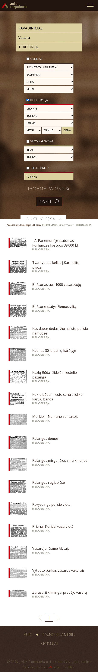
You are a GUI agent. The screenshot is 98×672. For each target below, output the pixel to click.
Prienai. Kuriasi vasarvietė (52, 526)
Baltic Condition (64, 667)
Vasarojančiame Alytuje (51, 548)
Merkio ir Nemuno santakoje (55, 416)
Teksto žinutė (39, 168)
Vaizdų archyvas (41, 141)
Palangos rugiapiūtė (48, 482)
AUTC (28, 635)
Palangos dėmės (45, 438)
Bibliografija (39, 100)
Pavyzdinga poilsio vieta (51, 504)
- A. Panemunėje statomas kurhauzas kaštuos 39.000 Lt (55, 243)
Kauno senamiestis (58, 635)
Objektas (36, 59)
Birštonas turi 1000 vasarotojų (56, 284)
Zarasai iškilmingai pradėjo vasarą (59, 592)
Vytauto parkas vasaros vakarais (58, 570)
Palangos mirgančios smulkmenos (59, 460)
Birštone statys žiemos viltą (54, 306)
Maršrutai (49, 644)
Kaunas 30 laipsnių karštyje (54, 350)
